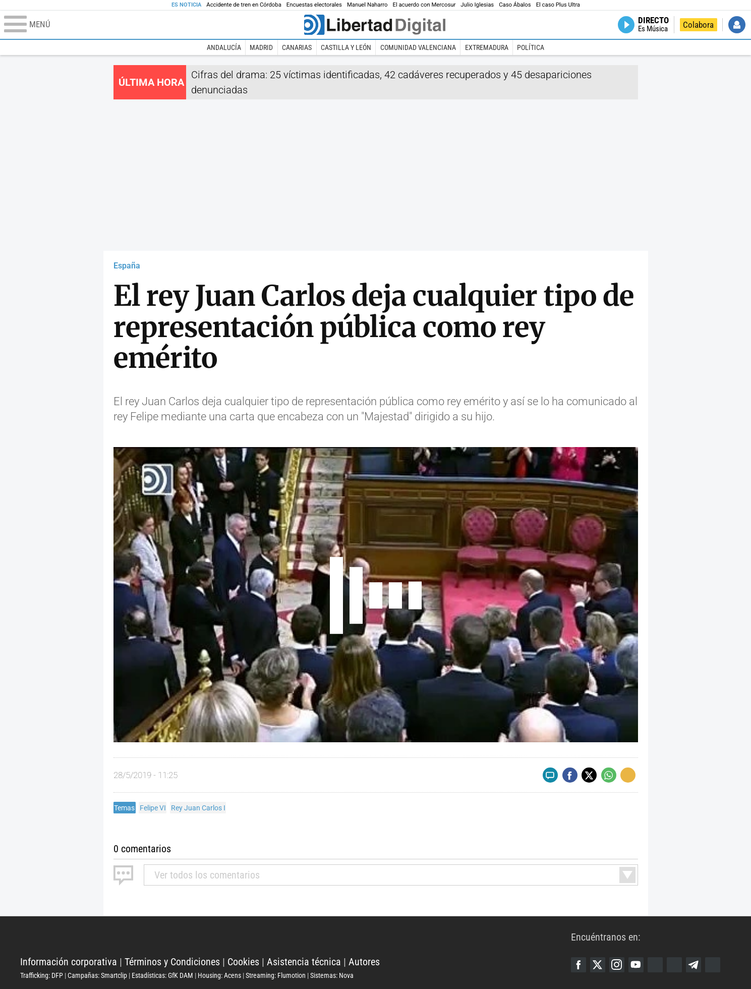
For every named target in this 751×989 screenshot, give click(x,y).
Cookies (243, 962)
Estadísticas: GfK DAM (162, 975)
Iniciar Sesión (736, 24)
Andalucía (224, 47)
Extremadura (486, 47)
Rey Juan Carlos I (198, 808)
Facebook (578, 964)
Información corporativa (68, 962)
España (126, 265)
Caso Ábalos (515, 5)
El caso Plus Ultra (558, 5)
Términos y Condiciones (172, 962)
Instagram (616, 964)
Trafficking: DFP (41, 975)
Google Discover (655, 964)
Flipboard (674, 964)
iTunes (712, 964)
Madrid (261, 47)
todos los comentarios (207, 875)
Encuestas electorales (314, 5)
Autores (364, 962)
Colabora (698, 25)
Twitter (597, 964)
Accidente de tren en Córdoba (243, 5)
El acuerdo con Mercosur (423, 5)
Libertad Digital (295, 936)
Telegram (693, 964)
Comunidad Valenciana (418, 47)
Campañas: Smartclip (97, 975)
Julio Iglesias (477, 5)
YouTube (636, 964)
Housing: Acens (219, 975)
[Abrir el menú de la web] (153, 25)
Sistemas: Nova (332, 975)
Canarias (297, 47)
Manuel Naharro (367, 5)
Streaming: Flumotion (276, 975)
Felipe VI (153, 808)
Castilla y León (346, 47)
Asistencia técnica (304, 962)
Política (530, 47)
